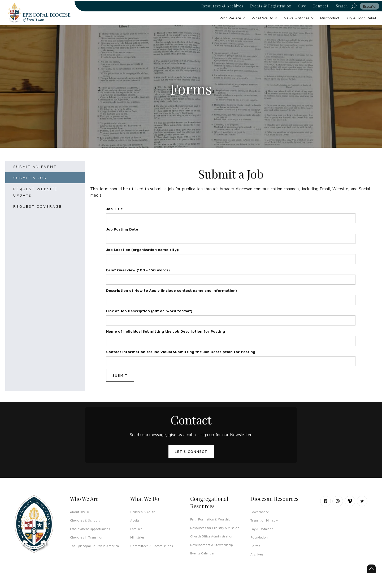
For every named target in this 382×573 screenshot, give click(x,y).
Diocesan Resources (274, 498)
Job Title (114, 208)
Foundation (259, 537)
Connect (320, 6)
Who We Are (84, 498)
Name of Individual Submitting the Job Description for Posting (165, 331)
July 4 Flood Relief (361, 18)
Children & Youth (142, 512)
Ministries (137, 537)
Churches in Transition (86, 537)
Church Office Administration (211, 536)
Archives (256, 554)
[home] (39, 12)
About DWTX (79, 512)
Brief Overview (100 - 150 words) (138, 270)
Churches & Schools (85, 520)
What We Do (144, 498)
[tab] (45, 166)
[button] (232, 17)
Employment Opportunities (90, 529)
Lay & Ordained (261, 529)
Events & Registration (271, 6)
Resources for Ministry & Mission (214, 528)
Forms (255, 546)
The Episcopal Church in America (94, 546)
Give (302, 6)
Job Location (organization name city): (143, 249)
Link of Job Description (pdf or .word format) (149, 311)
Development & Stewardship (211, 545)
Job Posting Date (122, 229)
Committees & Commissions (151, 546)
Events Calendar (202, 553)
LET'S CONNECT (191, 451)
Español (369, 6)
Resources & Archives (222, 6)
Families (136, 529)
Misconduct (329, 18)
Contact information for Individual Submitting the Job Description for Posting (180, 351)
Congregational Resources (209, 502)
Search (342, 5)
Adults (135, 520)
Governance (259, 512)
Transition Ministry (264, 520)
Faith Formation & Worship (210, 519)
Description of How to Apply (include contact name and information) (171, 290)
